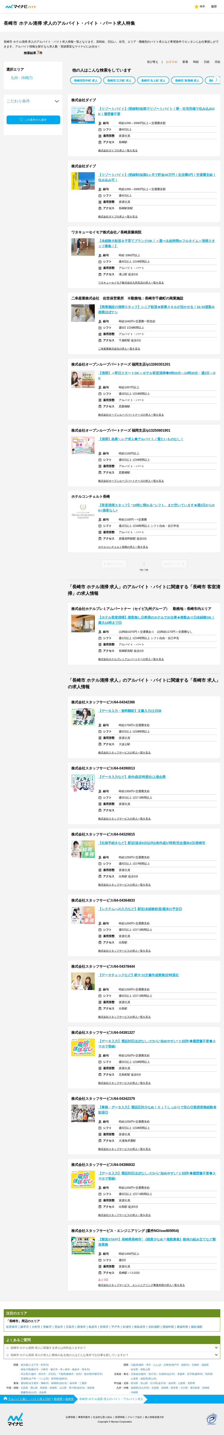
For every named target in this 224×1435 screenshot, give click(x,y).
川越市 (32, 1374)
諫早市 (24, 1326)
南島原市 (139, 1326)
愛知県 (24, 1383)
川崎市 (44, 1369)
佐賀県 (155, 1388)
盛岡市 (198, 1374)
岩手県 (190, 1374)
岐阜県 (73, 1383)
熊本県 (174, 1388)
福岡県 (134, 1388)
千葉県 (62, 1374)
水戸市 (32, 1378)
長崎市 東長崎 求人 (187, 80)
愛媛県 (24, 1392)
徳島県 (90, 1388)
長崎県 (164, 1388)
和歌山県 (145, 1369)
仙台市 (170, 1374)
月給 (217, 61)
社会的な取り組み (102, 1417)
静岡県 (54, 1383)
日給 (207, 61)
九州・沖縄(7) (22, 78)
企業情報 (70, 1417)
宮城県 (162, 1374)
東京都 (24, 1365)
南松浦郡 (196, 1326)
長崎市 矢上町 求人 (153, 80)
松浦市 (127, 1326)
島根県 (53, 1388)
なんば (157, 1365)
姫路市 (185, 1365)
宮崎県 (205, 1388)
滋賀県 (205, 1365)
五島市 (70, 1326)
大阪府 (134, 1365)
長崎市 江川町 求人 (119, 80)
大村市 (36, 1326)
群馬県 (54, 1378)
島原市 (93, 1326)
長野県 (191, 1383)
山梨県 (181, 1383)
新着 (185, 61)
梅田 (141, 1365)
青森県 (181, 1374)
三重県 (83, 1383)
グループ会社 (135, 1417)
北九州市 (144, 1388)
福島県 (144, 1378)
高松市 (80, 1388)
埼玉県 (24, 1374)
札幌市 (142, 1374)
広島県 (24, 1388)
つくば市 (43, 1378)
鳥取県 (43, 1388)
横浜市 (34, 1369)
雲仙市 (58, 1326)
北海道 (134, 1374)
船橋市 (70, 1374)
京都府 (195, 1365)
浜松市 (62, 1383)
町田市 (44, 1365)
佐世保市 (12, 1326)
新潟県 (134, 1383)
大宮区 (51, 1374)
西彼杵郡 (168, 1326)
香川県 (72, 1388)
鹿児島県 (195, 1388)
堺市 (148, 1365)
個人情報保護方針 (154, 1417)
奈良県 (134, 1369)
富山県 (144, 1383)
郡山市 (152, 1378)
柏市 (78, 1374)
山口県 (62, 1388)
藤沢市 (54, 1369)
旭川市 (152, 1374)
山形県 (134, 1378)
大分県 (184, 1388)
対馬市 (104, 1326)
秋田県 (209, 1374)
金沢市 (161, 1383)
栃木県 (87, 1374)
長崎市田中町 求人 (86, 80)
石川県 (153, 1383)
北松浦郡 (154, 1326)
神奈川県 (25, 1369)
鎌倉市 (75, 1369)
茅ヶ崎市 (65, 1369)
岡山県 (34, 1388)
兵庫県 (167, 1365)
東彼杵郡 (182, 1326)
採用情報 (120, 1417)
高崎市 (62, 1378)
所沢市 (42, 1374)
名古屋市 (33, 1383)
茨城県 (24, 1378)
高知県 (42, 1392)
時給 (196, 61)
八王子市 (33, 1365)
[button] (216, 80)
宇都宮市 (97, 1374)
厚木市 (85, 1369)
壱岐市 (47, 1326)
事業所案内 (84, 1417)
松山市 (32, 1392)
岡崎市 (44, 1383)
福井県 (172, 1383)
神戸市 (175, 1365)
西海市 (81, 1326)
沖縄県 (134, 1392)
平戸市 (115, 1326)
